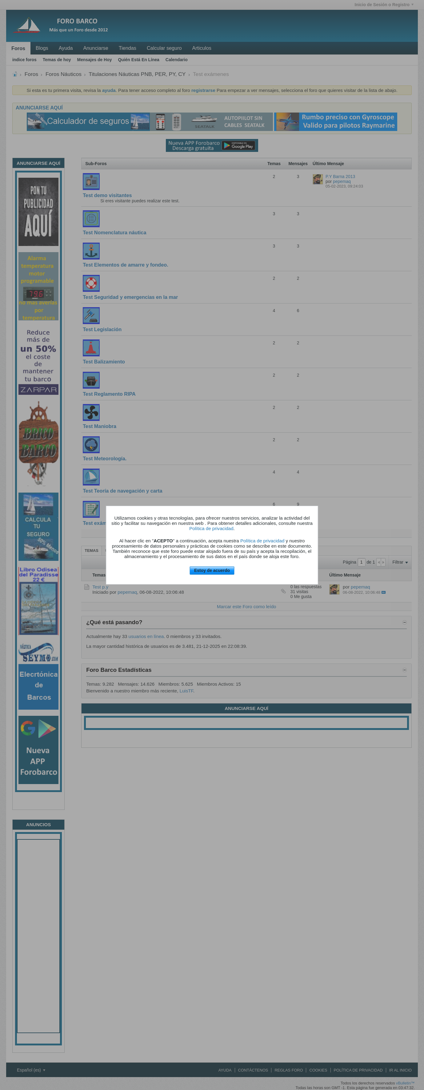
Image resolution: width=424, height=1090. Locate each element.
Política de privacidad (211, 528)
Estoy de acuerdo (212, 570)
